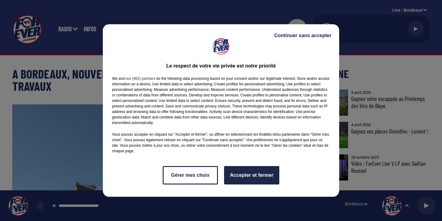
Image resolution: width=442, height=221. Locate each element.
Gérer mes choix (190, 175)
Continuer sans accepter (303, 35)
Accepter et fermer (251, 175)
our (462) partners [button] (140, 78)
